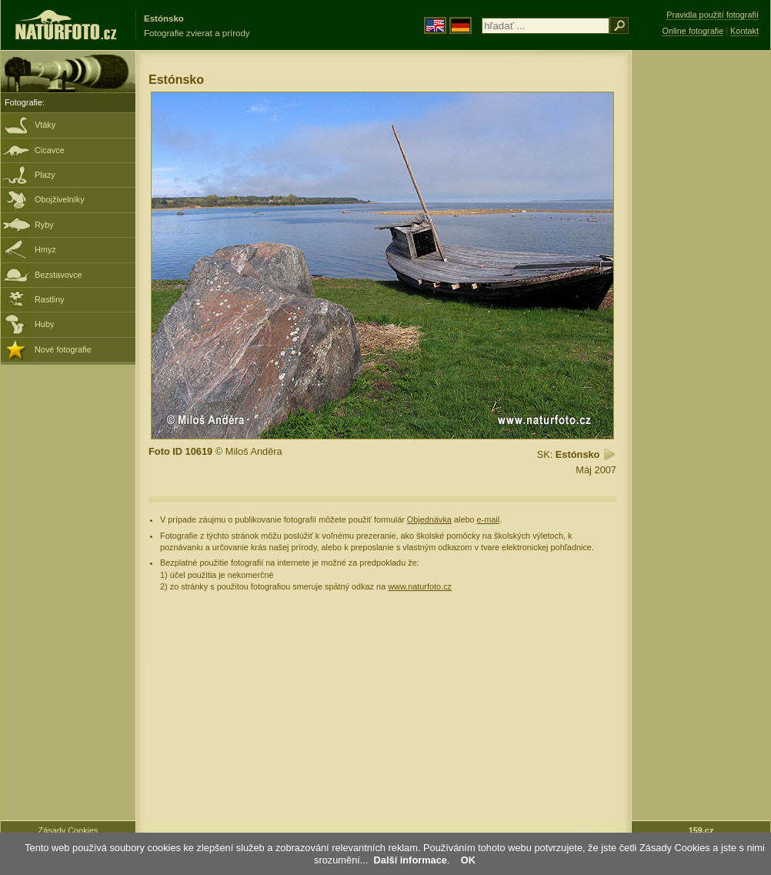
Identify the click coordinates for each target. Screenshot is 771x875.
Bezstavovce (58, 274)
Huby (44, 324)
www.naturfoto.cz (420, 586)
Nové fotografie (63, 349)
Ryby (44, 224)
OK (468, 860)
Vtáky (45, 124)
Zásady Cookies (68, 830)
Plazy (45, 174)
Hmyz (45, 249)
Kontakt (744, 30)
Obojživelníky (60, 199)
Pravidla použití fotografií (712, 14)
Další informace (410, 860)
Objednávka (429, 519)
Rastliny (50, 299)
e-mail (488, 519)
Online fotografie (692, 30)
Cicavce (50, 150)
